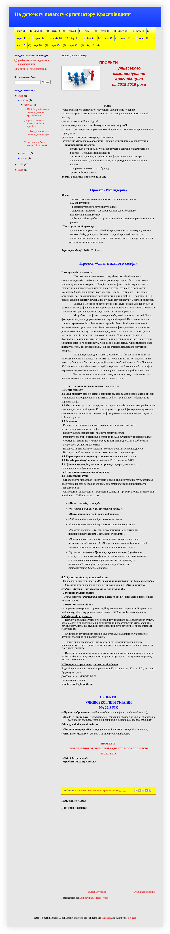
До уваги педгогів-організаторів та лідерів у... (34, 123)
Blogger (132, 917)
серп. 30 (21, 38)
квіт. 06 (57, 38)
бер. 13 (74, 38)
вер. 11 (140, 31)
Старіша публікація (144, 891)
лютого (25, 153)
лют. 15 (38, 31)
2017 (21, 164)
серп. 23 (55, 45)
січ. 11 (88, 31)
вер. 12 (21, 45)
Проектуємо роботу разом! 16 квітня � (35, 144)
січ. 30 (72, 31)
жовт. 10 (143, 38)
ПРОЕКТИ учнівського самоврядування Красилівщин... (36, 112)
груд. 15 (105, 31)
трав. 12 (39, 38)
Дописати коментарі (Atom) (94, 897)
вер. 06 (38, 45)
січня (24, 158)
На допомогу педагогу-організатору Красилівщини (72, 14)
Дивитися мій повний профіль (30, 69)
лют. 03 (108, 38)
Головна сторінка (97, 891)
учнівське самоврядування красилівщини (33, 62)
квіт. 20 (21, 31)
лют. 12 (56, 31)
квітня (25, 100)
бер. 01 (91, 38)
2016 (21, 169)
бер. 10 (90, 45)
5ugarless (106, 917)
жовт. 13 (125, 38)
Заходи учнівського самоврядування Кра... (37, 134)
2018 (21, 96)
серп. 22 (73, 45)
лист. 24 (122, 31)
